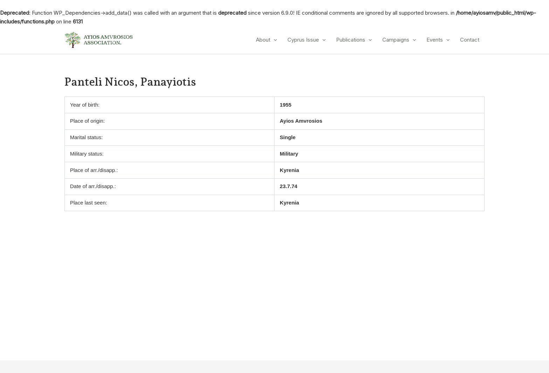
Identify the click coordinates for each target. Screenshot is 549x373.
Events (438, 40)
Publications (354, 40)
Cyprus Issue (306, 40)
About (266, 40)
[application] (273, 40)
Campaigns (399, 40)
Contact (469, 39)
